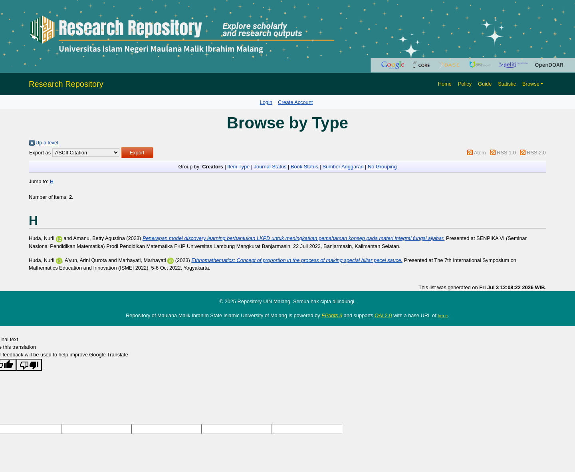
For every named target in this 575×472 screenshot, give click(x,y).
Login (266, 102)
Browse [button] (530, 84)
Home (445, 84)
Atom (480, 153)
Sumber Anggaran (342, 167)
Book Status (304, 167)
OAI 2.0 (383, 315)
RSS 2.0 (536, 153)
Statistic (507, 84)
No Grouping (382, 167)
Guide (485, 84)
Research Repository (66, 84)
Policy (465, 84)
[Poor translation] (29, 364)
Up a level (47, 143)
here (443, 315)
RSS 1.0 (506, 153)
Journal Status (270, 167)
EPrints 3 (331, 315)
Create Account (295, 102)
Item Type (238, 167)
